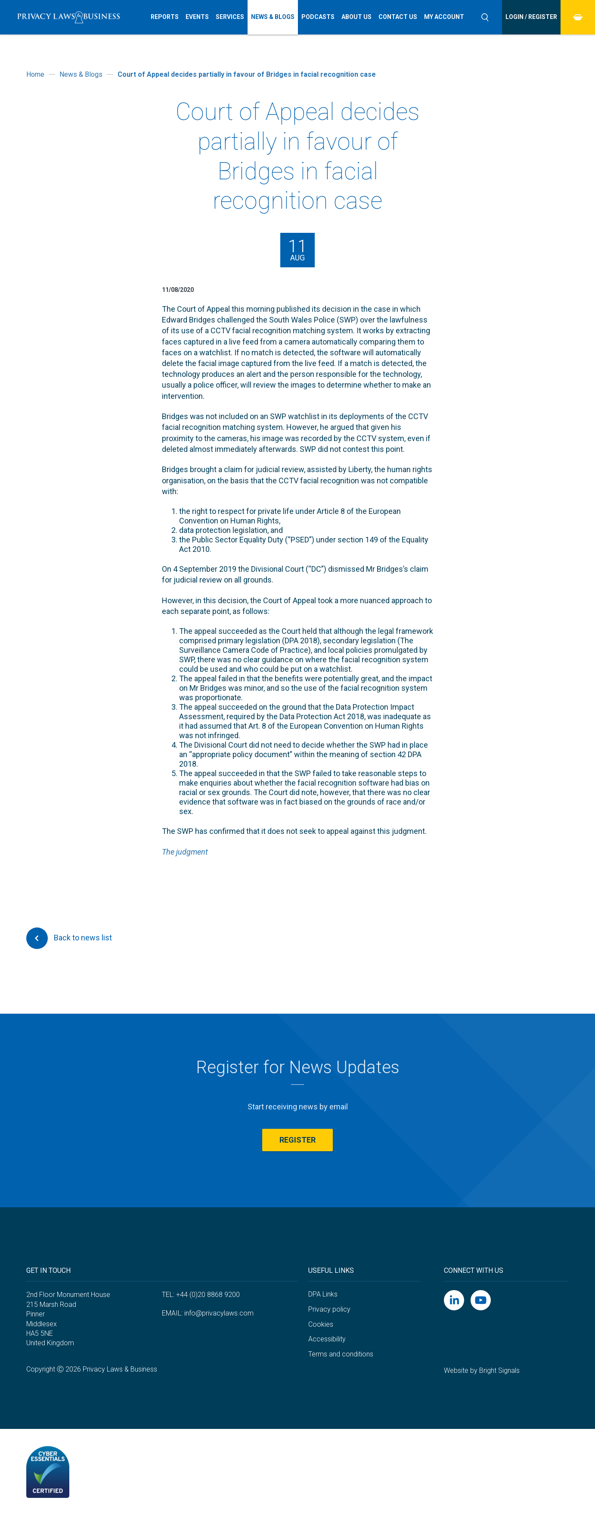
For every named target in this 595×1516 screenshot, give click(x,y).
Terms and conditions (340, 1354)
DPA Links (323, 1294)
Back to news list (69, 938)
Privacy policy (329, 1309)
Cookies (320, 1324)
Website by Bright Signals (482, 1370)
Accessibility (327, 1339)
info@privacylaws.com (219, 1313)
